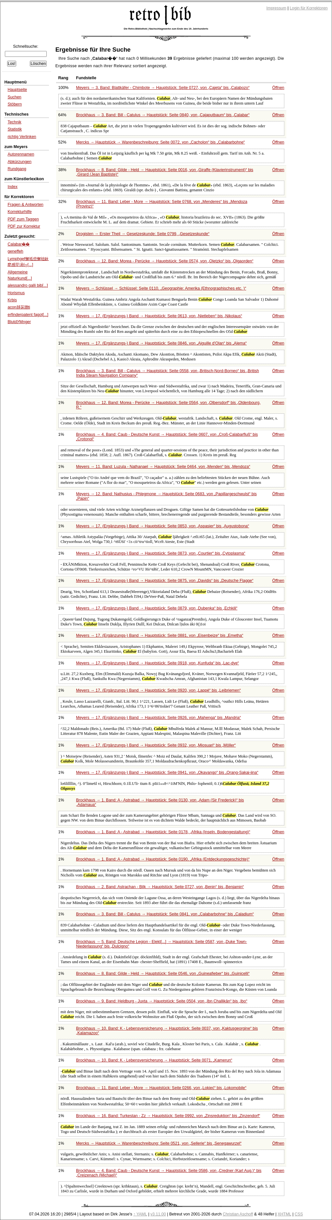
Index (12, 186)
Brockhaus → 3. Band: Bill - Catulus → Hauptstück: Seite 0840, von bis (163, 115)
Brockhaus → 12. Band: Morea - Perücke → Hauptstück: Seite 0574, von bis (165, 261)
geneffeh (15, 251)
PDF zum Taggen (23, 219)
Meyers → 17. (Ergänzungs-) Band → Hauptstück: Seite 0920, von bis (158, 690)
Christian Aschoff (238, 1214)
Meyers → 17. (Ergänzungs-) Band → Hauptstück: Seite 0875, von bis (165, 580)
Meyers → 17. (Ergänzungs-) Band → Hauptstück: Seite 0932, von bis (156, 745)
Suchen (14, 97)
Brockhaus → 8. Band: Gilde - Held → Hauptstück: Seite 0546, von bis (163, 973)
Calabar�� (18, 244)
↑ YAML (140, 1214)
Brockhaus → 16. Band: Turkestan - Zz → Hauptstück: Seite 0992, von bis (168, 1115)
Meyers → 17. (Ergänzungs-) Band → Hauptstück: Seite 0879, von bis (157, 608)
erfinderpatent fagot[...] (27, 314)
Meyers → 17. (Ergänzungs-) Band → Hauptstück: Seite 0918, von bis (157, 663)
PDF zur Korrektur (23, 226)
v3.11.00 (158, 1214)
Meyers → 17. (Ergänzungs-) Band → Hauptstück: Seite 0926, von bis (158, 717)
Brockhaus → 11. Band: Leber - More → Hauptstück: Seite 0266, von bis (161, 1088)
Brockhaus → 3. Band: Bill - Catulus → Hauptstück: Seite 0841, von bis (165, 914)
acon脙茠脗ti (18, 307)
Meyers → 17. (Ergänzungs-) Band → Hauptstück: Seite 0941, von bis (167, 772)
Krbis (12, 300)
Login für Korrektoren (308, 8)
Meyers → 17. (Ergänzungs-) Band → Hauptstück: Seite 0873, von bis (160, 553)
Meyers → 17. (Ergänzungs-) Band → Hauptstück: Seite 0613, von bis (159, 316)
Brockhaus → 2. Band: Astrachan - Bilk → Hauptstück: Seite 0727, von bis (160, 887)
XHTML (284, 1214)
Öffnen (278, 87)
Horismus (16, 293)
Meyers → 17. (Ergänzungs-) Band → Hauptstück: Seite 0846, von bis (161, 343)
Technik (14, 122)
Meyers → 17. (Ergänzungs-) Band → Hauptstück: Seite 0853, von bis (162, 526)
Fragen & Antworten (25, 204)
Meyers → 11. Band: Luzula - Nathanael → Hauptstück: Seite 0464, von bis (163, 466)
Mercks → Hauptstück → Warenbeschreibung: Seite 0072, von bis (160, 142)
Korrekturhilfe (19, 211)
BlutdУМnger (19, 322)
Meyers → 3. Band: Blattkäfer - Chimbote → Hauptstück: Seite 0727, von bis (163, 87)
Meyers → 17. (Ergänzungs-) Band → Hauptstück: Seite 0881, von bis (159, 635)
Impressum (277, 8)
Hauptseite (17, 89)
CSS (299, 1214)
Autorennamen (20, 154)
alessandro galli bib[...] (27, 285)
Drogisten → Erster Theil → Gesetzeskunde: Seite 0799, (142, 234)
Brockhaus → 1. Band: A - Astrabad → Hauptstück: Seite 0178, (163, 832)
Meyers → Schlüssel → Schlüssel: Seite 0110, (161, 288)
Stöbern (14, 104)
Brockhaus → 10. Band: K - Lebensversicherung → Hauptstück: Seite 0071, (154, 1060)
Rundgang (16, 169)
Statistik (14, 129)
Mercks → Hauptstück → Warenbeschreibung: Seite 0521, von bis (159, 1143)
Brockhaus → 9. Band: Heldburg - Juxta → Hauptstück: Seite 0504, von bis (161, 1001)
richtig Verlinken (21, 136)
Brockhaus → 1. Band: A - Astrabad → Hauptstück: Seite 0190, (163, 859)
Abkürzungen (19, 161)
